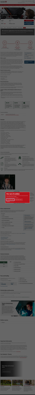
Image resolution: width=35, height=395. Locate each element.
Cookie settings (8, 201)
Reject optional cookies (18, 199)
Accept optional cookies (10, 199)
